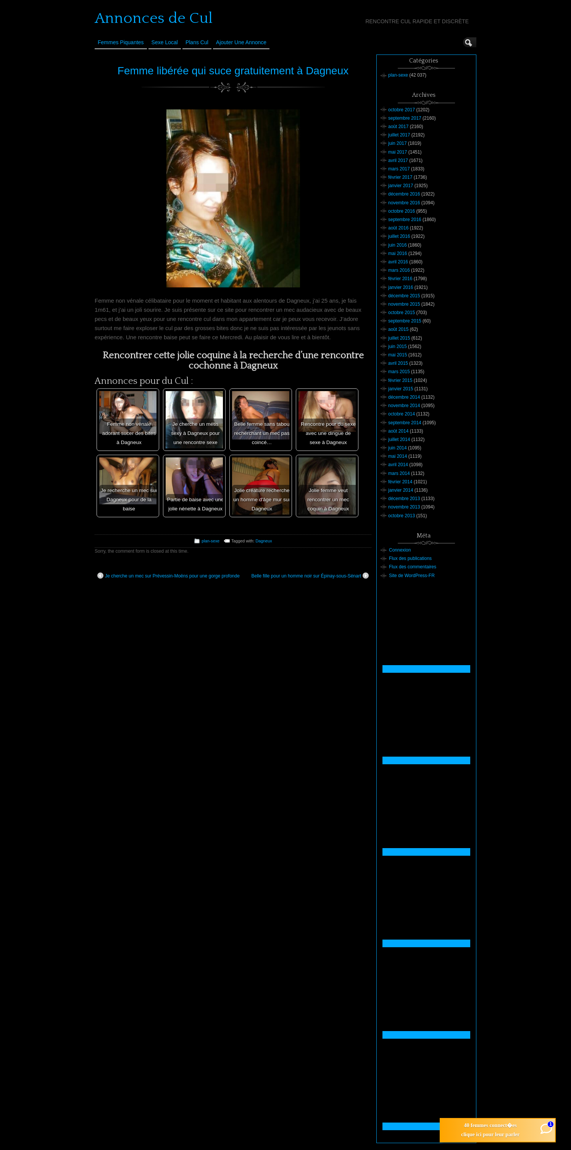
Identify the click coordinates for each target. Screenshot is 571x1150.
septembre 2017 (404, 118)
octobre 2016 (401, 211)
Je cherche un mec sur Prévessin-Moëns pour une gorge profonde (168, 576)
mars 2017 (399, 169)
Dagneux (264, 541)
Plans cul (196, 42)
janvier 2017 (400, 185)
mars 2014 (399, 473)
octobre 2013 (401, 515)
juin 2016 (397, 245)
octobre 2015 (401, 312)
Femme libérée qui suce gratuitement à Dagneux (233, 71)
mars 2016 (399, 270)
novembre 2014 (404, 405)
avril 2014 (398, 464)
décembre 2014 (404, 397)
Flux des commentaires (412, 566)
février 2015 (400, 380)
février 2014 (400, 481)
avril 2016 (398, 262)
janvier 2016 (400, 287)
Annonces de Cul (154, 18)
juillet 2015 (399, 338)
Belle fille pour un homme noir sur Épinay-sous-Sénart (310, 576)
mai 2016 (397, 253)
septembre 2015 (404, 321)
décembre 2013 (404, 498)
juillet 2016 (399, 236)
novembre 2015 (404, 304)
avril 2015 (398, 363)
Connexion (400, 550)
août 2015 (398, 329)
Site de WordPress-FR (412, 575)
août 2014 (398, 431)
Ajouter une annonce (241, 42)
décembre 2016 (404, 194)
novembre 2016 (404, 202)
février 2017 (400, 177)
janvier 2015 (400, 388)
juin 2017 (397, 143)
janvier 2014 (400, 490)
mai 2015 (397, 355)
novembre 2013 (404, 507)
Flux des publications (410, 558)
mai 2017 (397, 152)
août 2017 (398, 126)
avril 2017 (398, 160)
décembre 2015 (404, 295)
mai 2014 (397, 456)
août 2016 (398, 228)
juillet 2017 (399, 135)
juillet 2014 (399, 439)
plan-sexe (210, 541)
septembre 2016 (404, 219)
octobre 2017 (401, 109)
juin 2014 (397, 448)
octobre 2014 (401, 414)
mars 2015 (399, 371)
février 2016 (400, 278)
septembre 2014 (404, 422)
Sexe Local (165, 42)
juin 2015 (397, 346)
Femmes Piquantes (121, 42)
